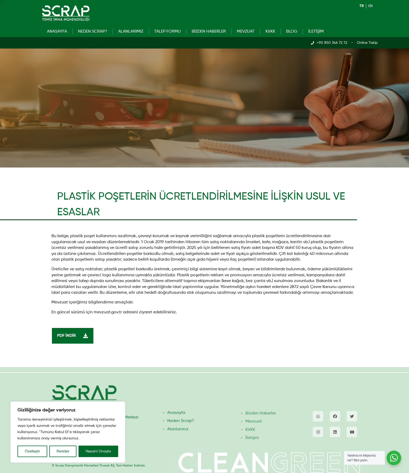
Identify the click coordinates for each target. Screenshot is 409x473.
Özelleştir (32, 451)
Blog (291, 31)
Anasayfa (57, 31)
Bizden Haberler (209, 31)
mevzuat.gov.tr (104, 312)
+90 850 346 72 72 (332, 43)
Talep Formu (167, 31)
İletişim (316, 31)
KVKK (270, 31)
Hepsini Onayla (98, 451)
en (370, 6)
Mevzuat (246, 31)
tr (361, 6)
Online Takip (367, 43)
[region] (67, 432)
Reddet (63, 451)
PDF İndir (74, 336)
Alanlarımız (130, 31)
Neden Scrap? (92, 31)
